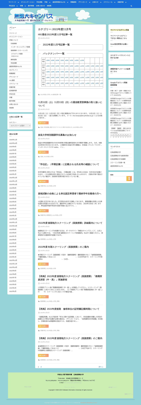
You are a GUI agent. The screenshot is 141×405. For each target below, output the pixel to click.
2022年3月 (12, 291)
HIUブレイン (13, 70)
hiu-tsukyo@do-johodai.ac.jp (73, 382)
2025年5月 (12, 160)
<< (112, 136)
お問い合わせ (40, 6)
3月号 (101, 66)
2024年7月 (12, 195)
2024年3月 (12, 208)
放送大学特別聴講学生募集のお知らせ (57, 134)
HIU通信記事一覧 (56, 94)
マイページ (12, 2)
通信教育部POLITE (59, 2)
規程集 (49, 6)
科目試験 (46, 127)
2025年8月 (12, 150)
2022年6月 (12, 281)
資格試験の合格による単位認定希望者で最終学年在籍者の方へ (69, 193)
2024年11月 (13, 181)
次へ (100, 367)
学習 (45, 2)
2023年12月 (13, 219)
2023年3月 (12, 250)
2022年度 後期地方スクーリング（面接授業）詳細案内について (70, 222)
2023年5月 (12, 243)
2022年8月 (12, 274)
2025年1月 (12, 174)
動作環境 (31, 6)
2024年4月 (12, 205)
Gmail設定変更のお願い (119, 44)
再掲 (58, 301)
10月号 (76, 60)
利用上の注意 (27, 387)
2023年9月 (12, 229)
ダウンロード (82, 2)
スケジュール (107, 2)
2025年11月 (13, 140)
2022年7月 (12, 277)
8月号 (66, 60)
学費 (21, 6)
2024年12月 (13, 177)
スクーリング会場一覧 (117, 162)
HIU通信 (12, 80)
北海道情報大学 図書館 (118, 159)
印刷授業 (14, 43)
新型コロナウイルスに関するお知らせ (61, 127)
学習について (13, 40)
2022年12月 (13, 260)
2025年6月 (12, 157)
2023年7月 (12, 236)
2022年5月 (12, 284)
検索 (111, 175)
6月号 (57, 60)
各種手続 (121, 2)
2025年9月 (12, 146)
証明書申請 (13, 90)
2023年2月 (12, 253)
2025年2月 (12, 171)
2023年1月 (12, 257)
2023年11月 (13, 222)
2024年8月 (12, 191)
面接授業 (43, 239)
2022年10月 (13, 267)
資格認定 (49, 215)
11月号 (82, 60)
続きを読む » (44, 123)
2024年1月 (12, 215)
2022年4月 (12, 288)
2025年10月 (13, 143)
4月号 (48, 60)
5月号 (52, 60)
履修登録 (14, 59)
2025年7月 (12, 153)
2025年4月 (12, 164)
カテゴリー (13, 122)
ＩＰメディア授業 (17, 54)
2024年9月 (12, 188)
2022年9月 (12, 271)
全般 (41, 127)
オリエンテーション (27, 2)
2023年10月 (13, 226)
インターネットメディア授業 (20, 47)
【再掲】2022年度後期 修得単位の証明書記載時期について (68, 308)
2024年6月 (12, 198)
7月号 (62, 60)
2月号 (97, 66)
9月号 (71, 60)
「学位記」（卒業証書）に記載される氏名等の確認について (68, 164)
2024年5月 (12, 202)
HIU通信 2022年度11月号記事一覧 (55, 34)
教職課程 (73, 2)
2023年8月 (12, 233)
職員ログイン (129, 394)
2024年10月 (13, 184)
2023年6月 (12, 239)
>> (129, 136)
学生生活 (12, 6)
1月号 (92, 66)
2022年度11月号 (45, 94)
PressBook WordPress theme (88, 402)
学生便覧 (39, 2)
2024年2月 (12, 212)
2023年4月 (12, 246)
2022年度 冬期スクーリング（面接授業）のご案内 (63, 246)
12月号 (87, 66)
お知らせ (95, 2)
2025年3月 (12, 167)
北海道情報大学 (115, 152)
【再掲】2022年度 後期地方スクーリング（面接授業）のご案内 (70, 338)
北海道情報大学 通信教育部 (119, 156)
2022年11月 (13, 264)
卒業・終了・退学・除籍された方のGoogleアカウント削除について (120, 93)
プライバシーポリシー (70, 387)
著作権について (113, 387)
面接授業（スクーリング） (19, 50)
